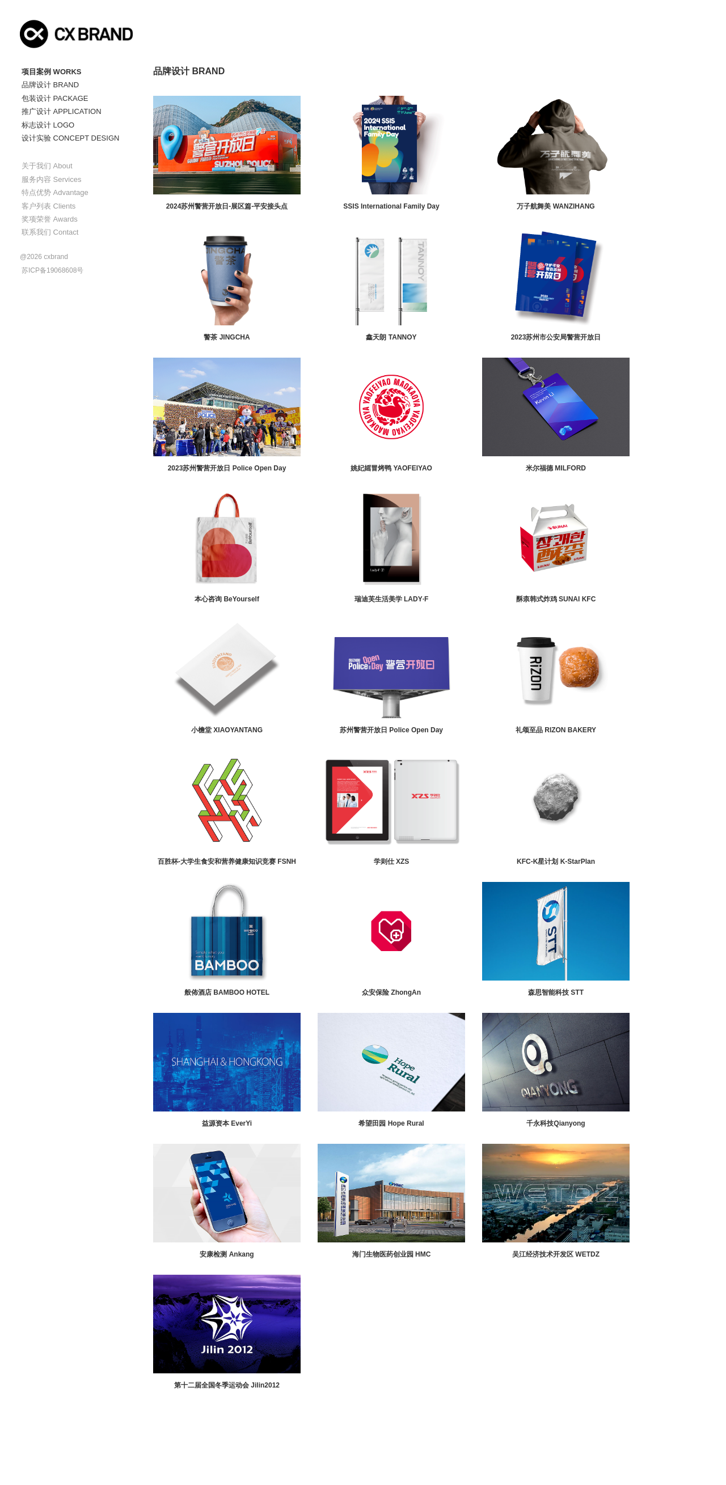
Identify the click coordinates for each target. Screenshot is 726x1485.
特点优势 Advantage (55, 192)
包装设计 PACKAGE (55, 98)
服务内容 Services (51, 179)
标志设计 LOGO (48, 125)
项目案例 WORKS (51, 71)
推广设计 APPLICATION (62, 111)
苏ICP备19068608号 (52, 270)
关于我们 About (47, 166)
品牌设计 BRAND (50, 84)
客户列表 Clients (48, 206)
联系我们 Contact (50, 232)
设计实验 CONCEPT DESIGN (70, 138)
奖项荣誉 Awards (50, 219)
